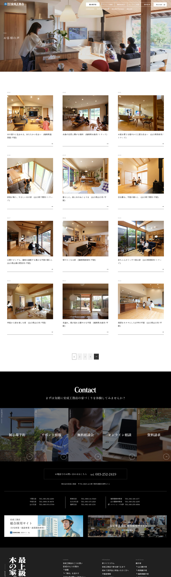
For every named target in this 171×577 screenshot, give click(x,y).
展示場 (138, 563)
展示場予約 (92, 4)
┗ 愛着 (66, 569)
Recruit (159, 4)
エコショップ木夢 (117, 504)
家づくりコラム (108, 563)
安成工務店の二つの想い (73, 563)
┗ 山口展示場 (141, 566)
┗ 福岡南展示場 (142, 574)
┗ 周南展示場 (141, 570)
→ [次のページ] (96, 356)
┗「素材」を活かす (71, 573)
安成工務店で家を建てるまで (113, 566)
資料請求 (147, 4)
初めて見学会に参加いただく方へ (115, 570)
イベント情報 (108, 4)
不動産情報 (106, 574)
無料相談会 (121, 4)
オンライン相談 (133, 4)
